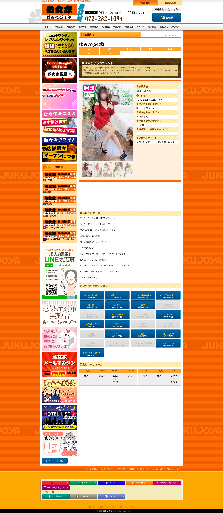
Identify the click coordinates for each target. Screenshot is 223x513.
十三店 (55, 483)
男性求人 (175, 27)
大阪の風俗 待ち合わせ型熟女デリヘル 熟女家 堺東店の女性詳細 (65, 1)
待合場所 (129, 27)
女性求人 (164, 27)
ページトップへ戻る (56, 461)
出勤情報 (94, 27)
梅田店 (110, 483)
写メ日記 (152, 27)
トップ (47, 27)
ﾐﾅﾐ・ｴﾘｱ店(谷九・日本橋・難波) (56, 487)
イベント (140, 27)
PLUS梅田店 (83, 496)
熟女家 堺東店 (108, 511)
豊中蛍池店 (138, 483)
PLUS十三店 (111, 496)
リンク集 (177, 469)
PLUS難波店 (55, 496)
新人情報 (82, 27)
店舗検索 (145, 2)
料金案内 (117, 27)
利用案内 (59, 27)
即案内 (125, 469)
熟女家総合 (170, 2)
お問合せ (163, 9)
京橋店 (83, 483)
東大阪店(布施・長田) (166, 483)
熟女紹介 (71, 27)
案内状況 (106, 27)
